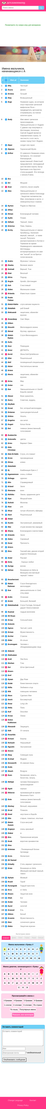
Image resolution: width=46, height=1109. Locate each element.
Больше (40, 938)
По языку (14, 1010)
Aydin (10, 218)
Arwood (11, 910)
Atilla (10, 687)
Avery (10, 400)
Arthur (10, 153)
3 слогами (27, 1005)
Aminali (11, 269)
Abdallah (11, 308)
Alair (10, 273)
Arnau (10, 620)
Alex (10, 191)
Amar (10, 704)
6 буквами (38, 1001)
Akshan (11, 663)
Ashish (11, 503)
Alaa (10, 98)
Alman (10, 214)
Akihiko (11, 494)
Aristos (11, 94)
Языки (34, 938)
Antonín (11, 624)
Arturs (10, 547)
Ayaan (10, 679)
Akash (10, 771)
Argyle (10, 281)
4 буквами (18, 1001)
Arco (10, 890)
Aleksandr (12, 312)
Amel (10, 814)
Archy (10, 230)
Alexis (10, 374)
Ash (9, 285)
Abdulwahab (13, 605)
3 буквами (8, 1001)
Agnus (10, 628)
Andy (10, 119)
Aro (9, 179)
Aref (9, 675)
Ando (10, 767)
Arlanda (11, 293)
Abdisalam (12, 655)
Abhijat (11, 782)
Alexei (10, 396)
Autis (10, 342)
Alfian (10, 210)
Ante (10, 799)
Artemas (11, 849)
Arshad (11, 759)
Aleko (10, 926)
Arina (10, 381)
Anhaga (11, 478)
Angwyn (11, 829)
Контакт (33, 1100)
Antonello (12, 439)
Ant (9, 428)
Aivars (10, 671)
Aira (9, 837)
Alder (10, 640)
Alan (10, 507)
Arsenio (11, 918)
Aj (9, 470)
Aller (10, 358)
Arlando (11, 535)
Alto (9, 818)
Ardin (10, 597)
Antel (10, 558)
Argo (10, 102)
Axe (9, 590)
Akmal (10, 331)
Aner (10, 187)
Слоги (20, 938)
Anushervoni (13, 579)
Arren (10, 458)
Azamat (11, 612)
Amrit (10, 700)
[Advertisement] (23, 17)
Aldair (10, 519)
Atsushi (11, 327)
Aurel (10, 906)
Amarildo (11, 735)
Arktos (10, 416)
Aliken (10, 323)
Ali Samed (12, 860)
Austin (10, 523)
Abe (9, 527)
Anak (10, 841)
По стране (37, 1005)
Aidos (10, 539)
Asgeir (10, 424)
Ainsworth (12, 763)
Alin (9, 482)
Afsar (10, 511)
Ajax (10, 499)
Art (9, 183)
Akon (10, 695)
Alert (10, 515)
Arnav (10, 716)
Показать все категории (23, 1015)
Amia (10, 562)
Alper (10, 145)
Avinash (11, 743)
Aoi (9, 667)
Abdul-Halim (13, 304)
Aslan (10, 385)
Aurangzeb (12, 886)
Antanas (11, 412)
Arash (10, 882)
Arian (10, 868)
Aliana (10, 531)
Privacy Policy (23, 1105)
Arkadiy (11, 864)
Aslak (10, 683)
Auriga (10, 566)
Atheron (11, 793)
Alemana (11, 490)
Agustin (11, 747)
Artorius (11, 226)
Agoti (10, 789)
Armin (10, 601)
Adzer (10, 366)
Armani (11, 739)
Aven (10, 775)
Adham (11, 222)
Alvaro (10, 894)
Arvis (10, 856)
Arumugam (12, 644)
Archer (11, 636)
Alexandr (11, 727)
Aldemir (11, 651)
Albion (10, 914)
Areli (10, 659)
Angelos (11, 420)
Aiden (10, 289)
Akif (9, 362)
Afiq (9, 86)
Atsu (10, 551)
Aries (10, 443)
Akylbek (11, 404)
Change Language (15, 1100)
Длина (14, 938)
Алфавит (6, 938)
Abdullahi (12, 466)
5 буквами (28, 1001)
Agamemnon (13, 474)
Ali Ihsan (11, 616)
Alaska (11, 265)
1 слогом (7, 1005)
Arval (10, 810)
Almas (10, 462)
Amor (10, 350)
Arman (10, 632)
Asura (10, 90)
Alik (9, 691)
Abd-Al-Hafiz (13, 454)
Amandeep (12, 319)
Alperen (11, 149)
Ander (10, 902)
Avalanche (12, 435)
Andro (10, 261)
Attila (10, 708)
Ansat (10, 408)
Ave (9, 389)
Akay (10, 755)
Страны (27, 938)
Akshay (11, 806)
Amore (10, 751)
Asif (9, 712)
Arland (10, 486)
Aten (10, 922)
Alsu (10, 845)
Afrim (10, 277)
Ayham (11, 878)
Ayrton (10, 206)
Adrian (10, 570)
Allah (10, 898)
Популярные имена (28, 1010)
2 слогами (17, 1005)
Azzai (10, 543)
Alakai (10, 833)
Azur (10, 346)
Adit (9, 731)
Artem (10, 370)
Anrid (10, 354)
